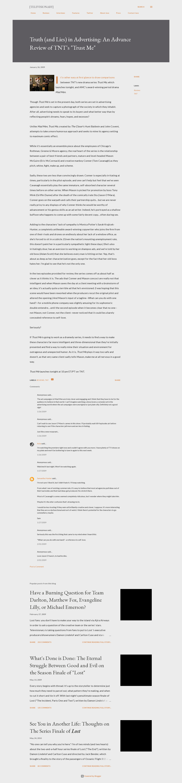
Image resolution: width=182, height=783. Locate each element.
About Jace (103, 13)
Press (117, 13)
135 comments (44, 708)
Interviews (59, 13)
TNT (135, 94)
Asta (39, 443)
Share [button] (137, 77)
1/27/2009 (41, 471)
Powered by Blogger (91, 776)
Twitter (88, 13)
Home (31, 13)
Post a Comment (37, 566)
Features (74, 13)
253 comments (44, 642)
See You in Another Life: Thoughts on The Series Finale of (69, 727)
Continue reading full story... (96, 642)
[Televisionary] (41, 7)
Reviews (44, 13)
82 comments (44, 766)
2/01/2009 (41, 544)
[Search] (141, 6)
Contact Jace (131, 13)
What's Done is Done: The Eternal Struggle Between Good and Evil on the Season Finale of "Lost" (67, 665)
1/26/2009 (41, 411)
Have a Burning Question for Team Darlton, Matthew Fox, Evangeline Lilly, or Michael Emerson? (67, 599)
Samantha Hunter (44, 478)
